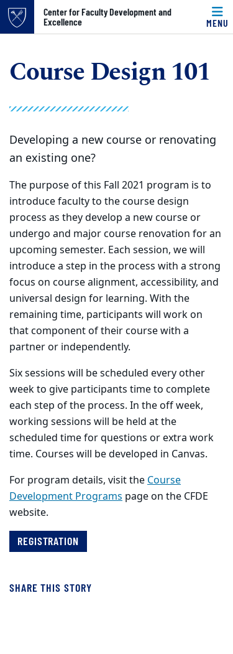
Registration (48, 541)
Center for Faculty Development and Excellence (107, 17)
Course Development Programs (95, 488)
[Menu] (217, 16)
